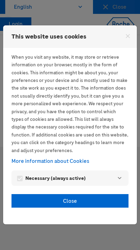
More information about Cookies (50, 161)
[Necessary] (119, 178)
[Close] (128, 36)
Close (70, 201)
